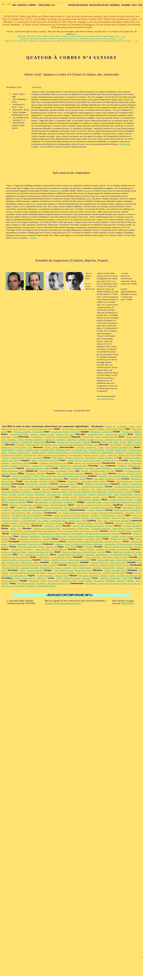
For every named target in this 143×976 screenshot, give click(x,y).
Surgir (105, 473)
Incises (29, 458)
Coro (101, 439)
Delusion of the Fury (113, 541)
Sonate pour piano (95, 434)
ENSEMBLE (115, 5)
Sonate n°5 (42, 578)
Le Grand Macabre (29, 520)
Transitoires (67, 494)
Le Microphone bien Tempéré (122, 499)
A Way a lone (82, 573)
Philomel (137, 432)
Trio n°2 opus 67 (124, 463)
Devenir (121, 473)
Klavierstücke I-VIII (11, 568)
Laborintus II (49, 439)
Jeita (15, 437)
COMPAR (32, 5)
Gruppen (58, 568)
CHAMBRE (125, 5)
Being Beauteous (42, 502)
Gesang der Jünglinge (29, 568)
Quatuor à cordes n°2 (121, 518)
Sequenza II (38, 439)
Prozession (89, 547)
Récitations (95, 432)
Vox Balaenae (78, 468)
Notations (87, 455)
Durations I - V (74, 481)
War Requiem (90, 458)
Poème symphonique (42, 518)
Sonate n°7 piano (108, 575)
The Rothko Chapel (90, 481)
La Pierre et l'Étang (48, 481)
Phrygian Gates (68, 429)
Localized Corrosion (93, 505)
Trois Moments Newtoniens (121, 554)
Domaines (120, 452)
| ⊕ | (53, 5)
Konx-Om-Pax (26, 562)
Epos (27, 481)
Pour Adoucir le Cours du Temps (97, 533)
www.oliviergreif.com (105, 399)
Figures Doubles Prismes (58, 452)
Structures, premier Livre (116, 450)
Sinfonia (82, 439)
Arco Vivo (110, 471)
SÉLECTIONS (43, 5)
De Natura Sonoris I (125, 544)
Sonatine (20, 450)
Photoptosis (31, 586)
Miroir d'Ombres (8, 481)
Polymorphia (109, 544)
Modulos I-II (115, 539)
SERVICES (22, 5)
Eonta (44, 581)
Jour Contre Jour (54, 494)
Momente (97, 568)
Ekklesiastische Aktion (46, 586)
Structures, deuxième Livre (19, 452)
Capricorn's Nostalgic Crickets (14, 552)
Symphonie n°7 (70, 502)
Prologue (30, 494)
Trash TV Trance (121, 557)
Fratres (4, 541)
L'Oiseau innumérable (18, 544)
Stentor (13, 528)
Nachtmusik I (22, 539)
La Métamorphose (108, 515)
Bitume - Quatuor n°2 (48, 547)
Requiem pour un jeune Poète (13, 586)
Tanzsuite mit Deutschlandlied (111, 513)
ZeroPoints (110, 479)
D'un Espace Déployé (22, 432)
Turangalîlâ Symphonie (101, 528)
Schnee (132, 426)
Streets (58, 526)
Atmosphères (26, 518)
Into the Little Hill (110, 437)
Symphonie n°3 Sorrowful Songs (127, 487)
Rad (67, 547)
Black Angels (65, 468)
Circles (21, 439)
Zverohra (109, 526)
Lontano (106, 518)
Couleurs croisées (86, 549)
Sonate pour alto (80, 466)
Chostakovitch (54, 191)
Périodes (13, 494)
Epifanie (28, 439)
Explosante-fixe (29, 455)
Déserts (59, 578)
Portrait (33, 238)
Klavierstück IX (85, 568)
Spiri (59, 473)
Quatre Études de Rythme (123, 528)
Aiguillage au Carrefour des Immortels (112, 549)
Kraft (100, 520)
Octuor (104, 497)
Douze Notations (8, 450)
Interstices (107, 505)
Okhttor (130, 442)
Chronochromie (16, 531)
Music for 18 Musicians (72, 552)
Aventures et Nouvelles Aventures (66, 518)
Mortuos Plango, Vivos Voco (129, 497)
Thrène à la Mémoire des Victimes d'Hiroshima (84, 544)
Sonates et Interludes (132, 458)
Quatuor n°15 (65, 466)
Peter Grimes (58, 458)
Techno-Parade (134, 466)
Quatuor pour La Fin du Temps (47, 528)
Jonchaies (121, 581)
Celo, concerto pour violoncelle (53, 476)
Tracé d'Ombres (63, 437)
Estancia (125, 484)
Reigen (56, 447)
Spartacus (100, 510)
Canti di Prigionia (47, 471)
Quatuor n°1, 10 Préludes (117, 426)
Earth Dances (7, 447)
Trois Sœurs (99, 479)
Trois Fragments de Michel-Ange (119, 447)
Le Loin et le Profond (60, 432)
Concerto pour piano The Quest (41, 552)
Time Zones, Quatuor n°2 (22, 476)
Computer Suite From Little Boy (71, 554)
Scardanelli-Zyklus (94, 502)
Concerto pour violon (19, 434)
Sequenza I (12, 439)
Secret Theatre (116, 445)
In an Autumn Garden (67, 573)
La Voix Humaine (59, 549)
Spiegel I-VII (80, 463)
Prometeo (115, 536)
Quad (36, 476)
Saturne (97, 473)
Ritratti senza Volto (83, 570)
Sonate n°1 (75, 487)
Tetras (138, 581)
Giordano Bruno (102, 484)
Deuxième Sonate (63, 450)
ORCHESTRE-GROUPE (78, 5)
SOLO (134, 5)
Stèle (28, 513)
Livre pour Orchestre (55, 523)
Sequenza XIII (39, 442)
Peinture (5, 473)
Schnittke (104, 191)
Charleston (51, 437)
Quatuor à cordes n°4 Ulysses (120, 492)
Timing (34, 460)
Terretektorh (66, 581)
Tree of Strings (20, 447)
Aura (105, 520)
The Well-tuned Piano (26, 583)
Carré (75, 568)
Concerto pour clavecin (21, 489)
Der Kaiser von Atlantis (89, 575)
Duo (17, 562)
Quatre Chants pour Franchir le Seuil (38, 497)
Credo (138, 539)
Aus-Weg (96, 497)
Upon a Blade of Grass (64, 570)
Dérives (4, 494)
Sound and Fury (19, 526)
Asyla (3, 432)
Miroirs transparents (10, 471)
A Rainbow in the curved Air (37, 554)
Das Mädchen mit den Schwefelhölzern (28, 515)
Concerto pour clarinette (115, 434)
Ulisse (72, 471)
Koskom (84, 471)
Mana (104, 442)
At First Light (88, 437)
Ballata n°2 (90, 484)
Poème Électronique (72, 578)
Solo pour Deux (80, 494)
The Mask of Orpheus (132, 445)
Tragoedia (20, 445)
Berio (33, 204)
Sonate (135, 515)
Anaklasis (59, 544)
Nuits (75, 581)
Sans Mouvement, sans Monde (129, 531)
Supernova (122, 466)
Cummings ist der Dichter (12, 455)
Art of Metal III (57, 557)
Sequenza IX (110, 439)
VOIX (140, 5)
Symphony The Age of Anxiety (69, 442)
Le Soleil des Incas (133, 471)
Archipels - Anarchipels (86, 447)
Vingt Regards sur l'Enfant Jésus (76, 528)
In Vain (74, 497)
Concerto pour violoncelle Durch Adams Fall (88, 492)
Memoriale (113, 455)
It (44, 437)
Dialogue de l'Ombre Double (130, 455)
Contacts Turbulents (10, 581)
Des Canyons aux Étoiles (68, 531)
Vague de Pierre (35, 544)
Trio (30, 447)
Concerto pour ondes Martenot (76, 507)
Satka (116, 442)
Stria (102, 466)
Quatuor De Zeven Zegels (93, 487)
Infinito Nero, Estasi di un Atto (102, 565)
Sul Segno (127, 526)
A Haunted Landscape (121, 468)
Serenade (87, 442)
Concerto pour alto (118, 562)
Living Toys (136, 429)
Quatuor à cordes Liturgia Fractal (118, 547)
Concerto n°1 (25, 466)
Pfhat (36, 562)
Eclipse (107, 570)
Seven (118, 479)
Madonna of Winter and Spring (21, 499)
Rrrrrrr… (65, 510)
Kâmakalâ (74, 479)
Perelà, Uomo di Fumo (77, 476)
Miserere (46, 489)
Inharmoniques (102, 554)
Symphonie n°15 (51, 466)
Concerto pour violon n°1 (46, 487)
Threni (23, 570)
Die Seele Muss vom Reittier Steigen (34, 505)
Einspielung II (35, 539)
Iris (20, 528)
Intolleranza (35, 536)
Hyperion (120, 523)
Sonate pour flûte (42, 549)
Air (59, 513)
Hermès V (53, 565)
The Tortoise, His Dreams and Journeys (53, 583)
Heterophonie (128, 507)
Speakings (96, 499)
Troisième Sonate (39, 452)
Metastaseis (34, 581)
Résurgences (136, 479)
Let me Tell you (19, 429)
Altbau (73, 547)
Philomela (41, 473)
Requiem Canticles (35, 570)
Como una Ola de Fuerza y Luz (54, 536)
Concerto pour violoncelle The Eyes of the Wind (28, 565)
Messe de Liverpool (18, 502)
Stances (31, 507)
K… (29, 526)
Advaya (38, 499)
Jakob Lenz (118, 552)
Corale (119, 439)
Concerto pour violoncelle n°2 (14, 575)
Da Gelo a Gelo (122, 565)
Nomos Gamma (85, 581)
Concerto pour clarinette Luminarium (88, 526)
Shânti (82, 479)
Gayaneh (91, 510)
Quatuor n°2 (127, 432)
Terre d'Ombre (77, 533)
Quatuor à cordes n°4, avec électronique (60, 499)
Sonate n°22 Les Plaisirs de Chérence (112, 489)
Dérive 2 (6, 458)
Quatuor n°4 (6, 429)
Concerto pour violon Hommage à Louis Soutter (122, 502)
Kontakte (67, 568)
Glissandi (16, 518)
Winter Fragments (62, 533)
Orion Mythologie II (125, 481)
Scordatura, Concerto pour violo (52, 463)
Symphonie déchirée (67, 484)
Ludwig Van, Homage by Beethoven (37, 510)
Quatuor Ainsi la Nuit (29, 479)
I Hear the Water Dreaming (114, 573)
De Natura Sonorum (29, 541)
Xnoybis (10, 562)
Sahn (110, 442)
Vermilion (55, 560)
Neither (102, 481)
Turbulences (49, 526)
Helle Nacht (31, 473)
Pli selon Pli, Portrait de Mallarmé (85, 452)
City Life (101, 552)
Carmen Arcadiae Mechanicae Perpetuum (76, 445)
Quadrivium (130, 523)
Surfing (48, 447)
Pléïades (130, 581)
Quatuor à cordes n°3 (107, 458)
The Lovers (70, 434)
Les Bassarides (56, 502)
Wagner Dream (84, 499)
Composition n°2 (29, 578)
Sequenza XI (27, 442)
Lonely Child (127, 578)
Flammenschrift (8, 468)
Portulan (116, 533)
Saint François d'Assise (89, 531)
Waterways (51, 573)
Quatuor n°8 (37, 466)
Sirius (4, 570)
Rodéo (47, 468)
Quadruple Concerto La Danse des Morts (50, 492)
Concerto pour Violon (115, 429)
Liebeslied (24, 536)
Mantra (138, 568)
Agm (96, 445)
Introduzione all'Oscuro (78, 565)
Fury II (64, 560)
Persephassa (99, 581)
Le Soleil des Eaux (79, 450)
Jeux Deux (99, 523)
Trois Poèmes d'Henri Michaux (32, 523)
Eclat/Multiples (107, 452)
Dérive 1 (103, 455)
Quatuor (46, 560)
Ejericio (125, 539)
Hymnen (130, 568)
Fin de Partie (37, 513)
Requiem (13, 473)
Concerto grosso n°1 (100, 562)
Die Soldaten (90, 583)
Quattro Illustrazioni (106, 560)
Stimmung (121, 568)
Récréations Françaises (27, 547)
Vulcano (68, 557)
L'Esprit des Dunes (46, 533)
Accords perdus (126, 494)
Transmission (36, 437)
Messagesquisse (75, 455)
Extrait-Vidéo (125, 144)
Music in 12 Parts (26, 487)
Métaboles (103, 476)
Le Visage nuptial (47, 450)
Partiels (21, 494)
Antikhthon (110, 581)
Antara (98, 437)
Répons (95, 455)
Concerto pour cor (110, 460)
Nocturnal (86, 578)
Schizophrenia (44, 557)
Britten (88, 198)
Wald (139, 426)
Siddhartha (104, 578)
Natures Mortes (85, 497)
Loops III (80, 505)
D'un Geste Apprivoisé (48, 460)
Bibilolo (112, 531)
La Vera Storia (129, 439)
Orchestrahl (38, 432)
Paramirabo (115, 578)
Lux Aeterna (96, 518)
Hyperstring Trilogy (85, 523)
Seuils (22, 471)
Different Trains (89, 552)
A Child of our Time (45, 575)
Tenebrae (14, 505)
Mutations (90, 554)
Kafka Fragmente (18, 513)
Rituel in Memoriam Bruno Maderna (52, 455)
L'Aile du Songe (24, 560)
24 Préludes (90, 539)
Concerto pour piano (10, 460)
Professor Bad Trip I (92, 557)
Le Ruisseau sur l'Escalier (73, 473)
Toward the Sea (95, 573)
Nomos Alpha (54, 581)
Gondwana (15, 533)
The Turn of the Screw (74, 458)
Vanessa (59, 434)
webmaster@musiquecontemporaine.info (63, 603)
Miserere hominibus (59, 505)
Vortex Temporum (14, 497)
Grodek (101, 447)
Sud (135, 554)
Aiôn (3, 562)
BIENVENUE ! (127, 603)
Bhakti (4, 499)
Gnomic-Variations (103, 468)
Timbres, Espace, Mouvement (51, 479)
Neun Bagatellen (94, 463)
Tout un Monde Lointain (119, 476)
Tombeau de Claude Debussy (72, 539)
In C (22, 554)
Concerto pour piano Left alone (40, 429)
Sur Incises (38, 458)
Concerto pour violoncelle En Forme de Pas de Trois (119, 583)
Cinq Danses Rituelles (53, 507)
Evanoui (120, 515)
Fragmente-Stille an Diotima (98, 536)
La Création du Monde (48, 541)
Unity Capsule (32, 484)
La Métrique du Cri (133, 505)
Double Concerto (74, 460)
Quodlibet (46, 539)
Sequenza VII (92, 439)
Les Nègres (94, 515)
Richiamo (34, 481)
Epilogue (92, 494)
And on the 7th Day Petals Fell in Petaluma (86, 541)
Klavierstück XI (46, 568)
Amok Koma (107, 557)
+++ (75, 34)
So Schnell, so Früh (134, 473)
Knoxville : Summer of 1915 (42, 434)
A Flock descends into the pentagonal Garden (27, 573)
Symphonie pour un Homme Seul (65, 562)
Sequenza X (16, 442)
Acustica (17, 510)
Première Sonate (32, 450)
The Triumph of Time (49, 445)
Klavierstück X (109, 568)
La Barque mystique (29, 533)
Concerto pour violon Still (79, 560)
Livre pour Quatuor (97, 450)
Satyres (99, 539)
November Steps (119, 570)
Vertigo (123, 442)
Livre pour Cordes (133, 452)
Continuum (136, 518)
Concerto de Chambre (10, 520)
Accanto (94, 513)
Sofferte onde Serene (76, 536)
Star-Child (89, 468)
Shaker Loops (81, 429)
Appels (57, 515)
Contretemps (106, 432)
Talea (116, 494)
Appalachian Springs (34, 468)
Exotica (56, 510)
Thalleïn (4, 583)
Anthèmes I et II (18, 458)
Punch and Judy (32, 445)
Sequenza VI (72, 439)
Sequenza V (61, 439)
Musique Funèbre (10, 523)
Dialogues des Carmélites (22, 549)
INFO (14, 5)
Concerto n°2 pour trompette (102, 507)
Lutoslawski (87, 191)
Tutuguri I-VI (129, 552)
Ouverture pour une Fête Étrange (75, 515)
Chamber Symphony (97, 429)
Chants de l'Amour (105, 494)
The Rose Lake (61, 575)
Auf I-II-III (74, 432)
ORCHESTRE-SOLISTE (99, 5)
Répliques (137, 526)
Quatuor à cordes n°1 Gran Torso (76, 513)
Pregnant (5, 507)
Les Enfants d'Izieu (97, 471)
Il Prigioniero (62, 471)
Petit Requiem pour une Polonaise (75, 489)
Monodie (66, 497)
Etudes (46, 520)
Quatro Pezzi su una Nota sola (128, 560)
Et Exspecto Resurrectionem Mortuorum (40, 531)
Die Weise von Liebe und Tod (129, 575)
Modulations (40, 494)
